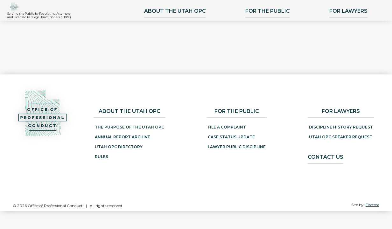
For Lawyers (353, 44)
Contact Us (325, 157)
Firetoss (372, 204)
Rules (101, 156)
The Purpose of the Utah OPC (129, 127)
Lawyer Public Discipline (237, 146)
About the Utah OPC (180, 44)
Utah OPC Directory (119, 146)
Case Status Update (231, 137)
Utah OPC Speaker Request (340, 137)
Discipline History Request (341, 127)
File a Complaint (227, 127)
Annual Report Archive (122, 137)
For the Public (272, 44)
